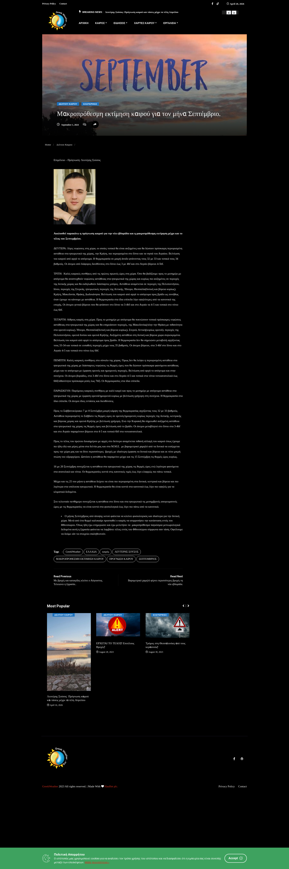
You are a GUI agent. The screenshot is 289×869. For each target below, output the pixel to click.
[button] (229, 13)
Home (48, 144)
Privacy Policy (49, 4)
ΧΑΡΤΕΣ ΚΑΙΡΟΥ (144, 23)
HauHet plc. (111, 806)
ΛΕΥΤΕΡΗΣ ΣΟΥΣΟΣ (130, 573)
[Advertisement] (110, 842)
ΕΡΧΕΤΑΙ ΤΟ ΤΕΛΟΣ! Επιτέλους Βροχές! (116, 667)
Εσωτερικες (90, 104)
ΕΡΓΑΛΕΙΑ (169, 23)
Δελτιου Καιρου (68, 104)
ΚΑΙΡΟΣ (100, 23)
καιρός (108, 573)
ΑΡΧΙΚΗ (83, 23)
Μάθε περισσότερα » (97, 862)
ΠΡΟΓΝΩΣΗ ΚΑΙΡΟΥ (125, 581)
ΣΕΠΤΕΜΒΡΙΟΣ (151, 581)
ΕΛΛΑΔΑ (94, 573)
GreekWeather (76, 573)
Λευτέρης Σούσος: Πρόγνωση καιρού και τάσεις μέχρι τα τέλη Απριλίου (141, 12)
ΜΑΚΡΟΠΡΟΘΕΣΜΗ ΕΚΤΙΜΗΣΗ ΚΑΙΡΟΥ (83, 581)
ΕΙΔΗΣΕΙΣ (119, 23)
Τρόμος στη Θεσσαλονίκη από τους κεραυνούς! (165, 667)
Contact (63, 4)
